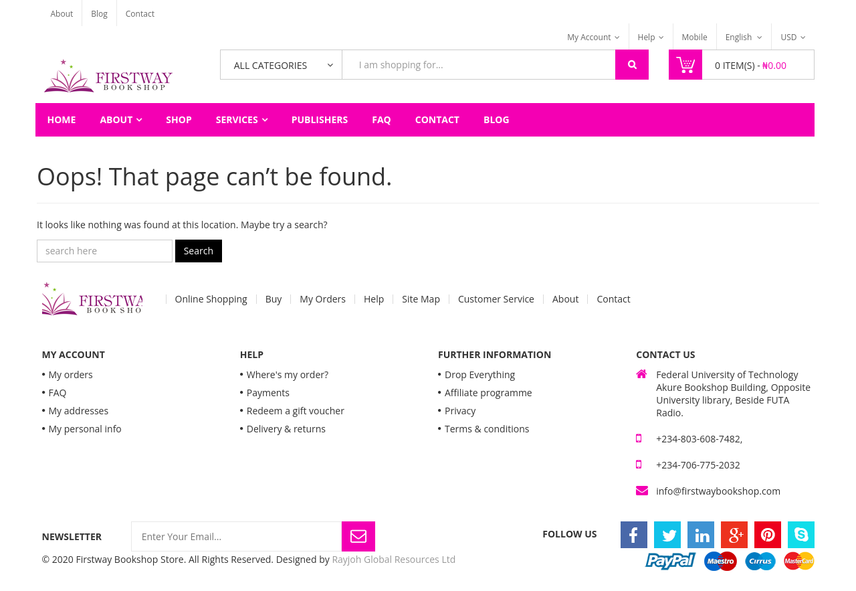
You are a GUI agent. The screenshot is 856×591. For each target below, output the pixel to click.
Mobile (695, 37)
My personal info (85, 428)
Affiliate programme (488, 392)
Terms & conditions (487, 428)
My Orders (323, 299)
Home (61, 119)
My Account (589, 37)
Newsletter (72, 536)
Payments (268, 392)
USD (788, 37)
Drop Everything (480, 374)
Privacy (460, 410)
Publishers (320, 119)
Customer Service (496, 299)
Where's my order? (287, 374)
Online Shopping (211, 299)
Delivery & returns (286, 428)
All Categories (270, 65)
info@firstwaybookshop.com (718, 491)
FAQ (381, 119)
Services (237, 119)
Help (646, 37)
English (740, 37)
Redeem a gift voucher (295, 410)
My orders (71, 374)
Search (198, 250)
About (62, 13)
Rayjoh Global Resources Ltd (393, 559)
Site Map (421, 299)
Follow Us (569, 533)
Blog (99, 13)
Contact (140, 13)
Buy (273, 299)
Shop (178, 119)
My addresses (79, 410)
